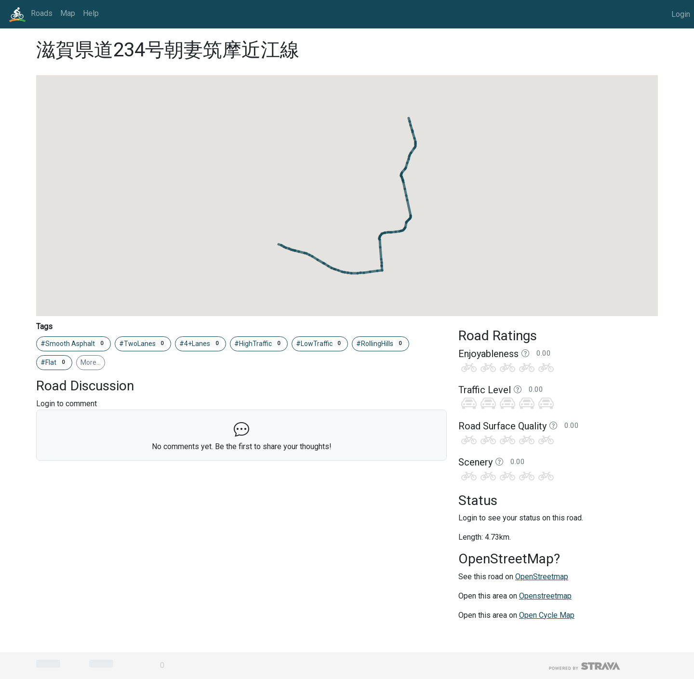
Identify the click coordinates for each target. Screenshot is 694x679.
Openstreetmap (545, 595)
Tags (44, 326)
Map (67, 13)
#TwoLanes (143, 343)
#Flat (54, 362)
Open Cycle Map (546, 615)
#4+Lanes (200, 343)
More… (90, 362)
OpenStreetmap (541, 576)
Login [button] (680, 14)
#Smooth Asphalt (73, 343)
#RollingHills (380, 343)
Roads (42, 13)
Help (91, 13)
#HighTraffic (258, 343)
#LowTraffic (320, 343)
